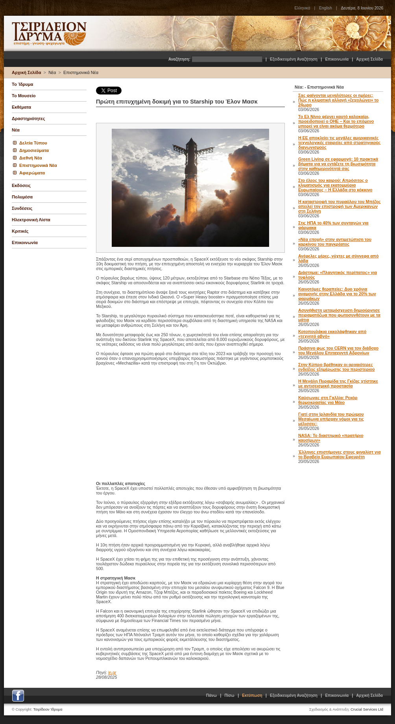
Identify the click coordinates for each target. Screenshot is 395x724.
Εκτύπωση (252, 695)
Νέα (52, 72)
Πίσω (229, 695)
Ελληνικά (302, 8)
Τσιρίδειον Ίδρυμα (48, 709)
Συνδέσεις (22, 208)
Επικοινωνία (337, 59)
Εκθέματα (21, 107)
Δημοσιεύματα (34, 150)
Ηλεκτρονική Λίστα (31, 219)
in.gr (112, 672)
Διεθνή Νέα (30, 158)
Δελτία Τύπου (33, 143)
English (325, 8)
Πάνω (211, 695)
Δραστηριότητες (28, 118)
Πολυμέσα (22, 196)
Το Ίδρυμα (22, 84)
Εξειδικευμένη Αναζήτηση (293, 59)
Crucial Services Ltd (367, 709)
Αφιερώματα (32, 172)
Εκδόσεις (21, 185)
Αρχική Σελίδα (369, 59)
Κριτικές (20, 231)
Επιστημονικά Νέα (80, 72)
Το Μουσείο (23, 95)
